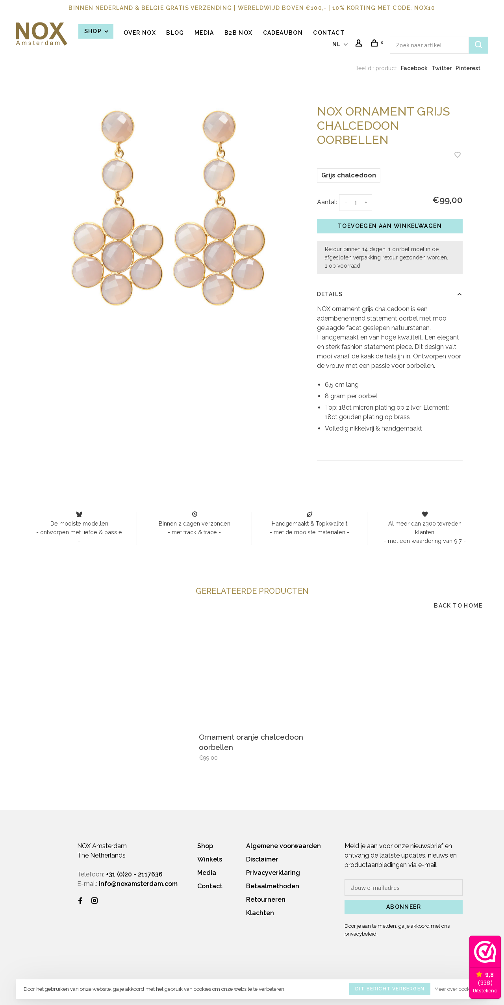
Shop (96, 31)
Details (330, 294)
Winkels (209, 859)
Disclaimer (262, 859)
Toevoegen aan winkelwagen (390, 226)
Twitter (442, 68)
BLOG (175, 33)
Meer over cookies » (457, 989)
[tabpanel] (168, 208)
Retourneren (265, 899)
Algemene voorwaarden (283, 846)
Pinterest (468, 68)
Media (204, 33)
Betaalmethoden (272, 886)
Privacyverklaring (273, 872)
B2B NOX (238, 33)
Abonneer (403, 907)
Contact (329, 33)
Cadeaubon (283, 33)
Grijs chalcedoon (348, 175)
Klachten (260, 913)
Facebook (414, 68)
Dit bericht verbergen (389, 989)
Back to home (458, 605)
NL (336, 44)
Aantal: (327, 202)
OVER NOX (140, 33)
